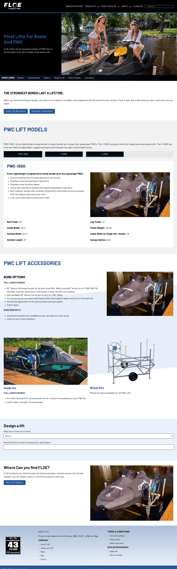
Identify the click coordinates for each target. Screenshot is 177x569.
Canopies (89, 78)
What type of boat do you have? (17, 431)
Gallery (47, 78)
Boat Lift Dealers (14, 482)
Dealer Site (114, 551)
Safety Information (117, 543)
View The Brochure (16, 111)
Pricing (43, 559)
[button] (23, 154)
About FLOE (45, 544)
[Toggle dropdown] (98, 6)
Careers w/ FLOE (47, 548)
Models (20, 78)
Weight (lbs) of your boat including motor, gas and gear (27, 443)
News (43, 552)
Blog (42, 556)
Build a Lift (59, 78)
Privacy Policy (115, 540)
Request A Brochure (42, 111)
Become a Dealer (116, 555)
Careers (138, 6)
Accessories (34, 78)
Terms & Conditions (117, 536)
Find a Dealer (74, 78)
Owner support (74, 6)
